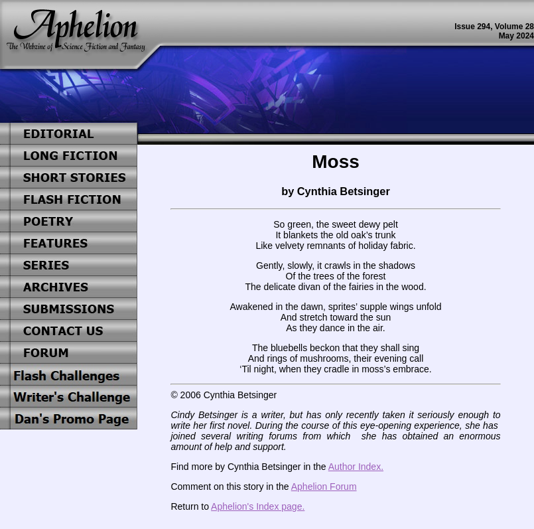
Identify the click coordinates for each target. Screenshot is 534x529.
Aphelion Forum (324, 486)
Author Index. (355, 466)
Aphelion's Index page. (257, 506)
